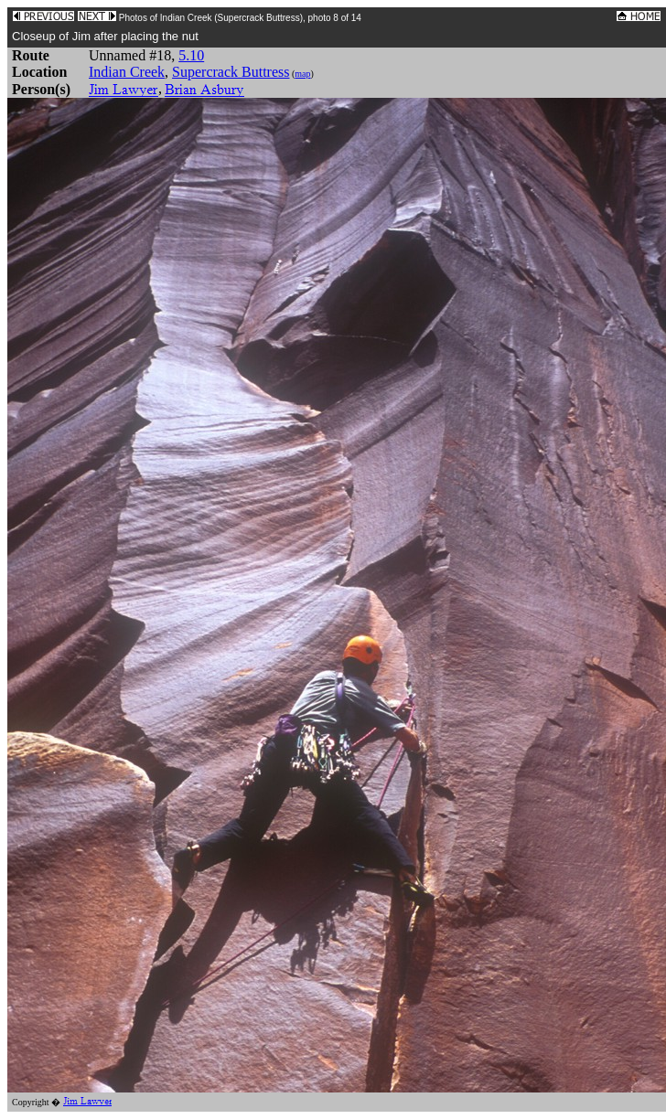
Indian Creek (127, 72)
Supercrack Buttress (230, 72)
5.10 (191, 55)
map (302, 74)
